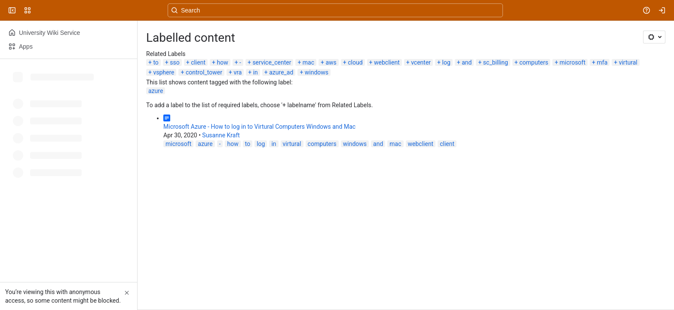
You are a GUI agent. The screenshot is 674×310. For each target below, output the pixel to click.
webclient (387, 62)
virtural (628, 62)
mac (308, 62)
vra (237, 72)
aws (330, 62)
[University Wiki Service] (39, 10)
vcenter (421, 62)
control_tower (204, 72)
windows (316, 72)
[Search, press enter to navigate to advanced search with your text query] (335, 10)
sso (174, 62)
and (467, 62)
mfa (602, 62)
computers (533, 62)
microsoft (572, 62)
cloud (355, 62)
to (155, 62)
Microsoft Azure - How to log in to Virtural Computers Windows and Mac (259, 126)
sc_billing (495, 62)
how (222, 62)
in (255, 72)
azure (155, 90)
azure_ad (281, 72)
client (198, 62)
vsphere (163, 72)
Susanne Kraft (221, 135)
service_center (271, 62)
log (446, 62)
